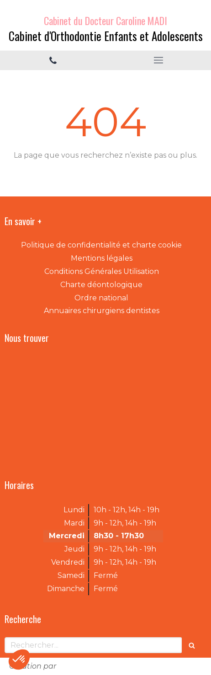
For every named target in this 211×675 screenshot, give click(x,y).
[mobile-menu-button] (158, 60)
